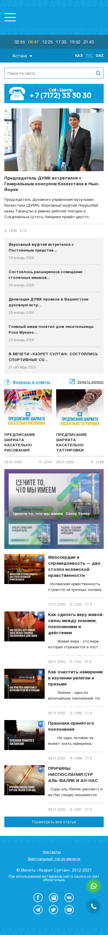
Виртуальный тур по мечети (54, 858)
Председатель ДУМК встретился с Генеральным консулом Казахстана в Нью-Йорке (52, 183)
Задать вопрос (90, 381)
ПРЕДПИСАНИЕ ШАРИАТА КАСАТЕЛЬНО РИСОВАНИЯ (19, 442)
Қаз (79, 55)
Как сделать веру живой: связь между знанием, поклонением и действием (76, 623)
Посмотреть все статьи (54, 821)
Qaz (100, 55)
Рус (89, 55)
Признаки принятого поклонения (71, 726)
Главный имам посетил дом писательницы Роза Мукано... (51, 329)
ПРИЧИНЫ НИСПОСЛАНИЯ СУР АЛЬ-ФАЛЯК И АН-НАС (73, 774)
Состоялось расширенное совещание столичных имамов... (45, 274)
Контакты (52, 851)
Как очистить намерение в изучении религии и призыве (75, 677)
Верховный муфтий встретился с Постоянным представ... (41, 247)
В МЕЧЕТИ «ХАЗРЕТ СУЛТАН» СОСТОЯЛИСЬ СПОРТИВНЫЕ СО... (53, 357)
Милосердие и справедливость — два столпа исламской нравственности (74, 566)
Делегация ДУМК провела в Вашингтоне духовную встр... (48, 302)
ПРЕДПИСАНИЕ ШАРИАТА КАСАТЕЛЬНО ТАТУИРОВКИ (71, 442)
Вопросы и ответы (31, 382)
